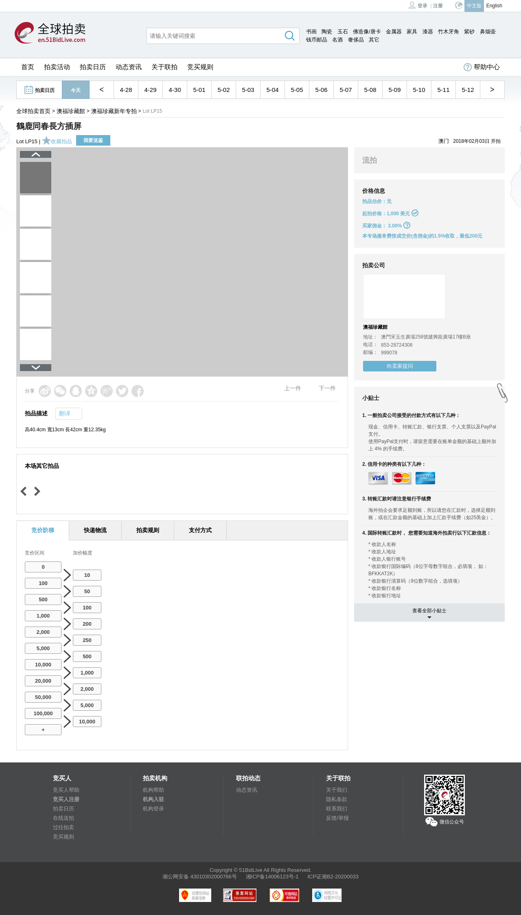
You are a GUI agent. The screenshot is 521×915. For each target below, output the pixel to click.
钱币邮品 (316, 40)
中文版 (474, 6)
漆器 (427, 31)
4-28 (126, 89)
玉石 (342, 31)
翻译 (64, 413)
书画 (311, 31)
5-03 (248, 89)
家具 (412, 31)
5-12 (468, 89)
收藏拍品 (57, 141)
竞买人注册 (66, 799)
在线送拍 (63, 818)
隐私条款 (336, 799)
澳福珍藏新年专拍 (114, 111)
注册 (438, 6)
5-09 (394, 89)
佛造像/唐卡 (367, 31)
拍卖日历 (93, 66)
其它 (374, 40)
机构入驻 (153, 799)
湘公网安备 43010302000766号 (199, 877)
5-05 (297, 89)
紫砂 (469, 31)
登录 (418, 5)
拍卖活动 (57, 66)
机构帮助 (153, 790)
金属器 (394, 31)
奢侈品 (356, 40)
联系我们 (336, 809)
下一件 (327, 388)
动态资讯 (129, 66)
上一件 (292, 388)
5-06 (321, 89)
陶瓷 (327, 31)
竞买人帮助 (66, 790)
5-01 (199, 89)
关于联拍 (164, 66)
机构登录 (153, 809)
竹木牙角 (448, 31)
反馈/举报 (337, 818)
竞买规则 (200, 66)
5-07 (345, 89)
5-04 (272, 89)
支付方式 (200, 530)
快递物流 (95, 530)
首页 (27, 66)
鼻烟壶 (488, 31)
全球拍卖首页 (33, 111)
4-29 (150, 89)
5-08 (370, 89)
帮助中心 (482, 67)
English (494, 6)
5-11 (443, 89)
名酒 (337, 40)
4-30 (175, 89)
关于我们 (336, 790)
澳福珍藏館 (71, 111)
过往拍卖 (63, 827)
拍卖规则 (147, 530)
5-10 (419, 89)
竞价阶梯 (42, 530)
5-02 (223, 89)
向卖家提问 (400, 366)
